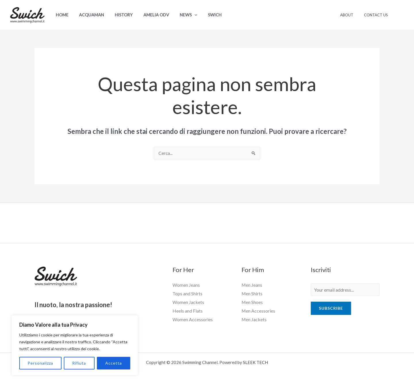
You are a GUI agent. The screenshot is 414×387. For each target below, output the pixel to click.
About (351, 15)
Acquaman (87, 14)
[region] (75, 345)
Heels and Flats (187, 310)
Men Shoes (252, 302)
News (178, 14)
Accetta (113, 363)
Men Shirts (252, 293)
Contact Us (377, 15)
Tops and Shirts (187, 293)
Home (60, 14)
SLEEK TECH (255, 362)
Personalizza (40, 363)
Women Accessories (192, 319)
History (118, 14)
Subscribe (331, 309)
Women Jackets (188, 302)
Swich (201, 14)
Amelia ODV (148, 14)
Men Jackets (254, 319)
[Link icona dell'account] (401, 15)
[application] (184, 14)
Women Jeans (186, 285)
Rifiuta (79, 363)
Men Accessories (258, 310)
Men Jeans (251, 285)
